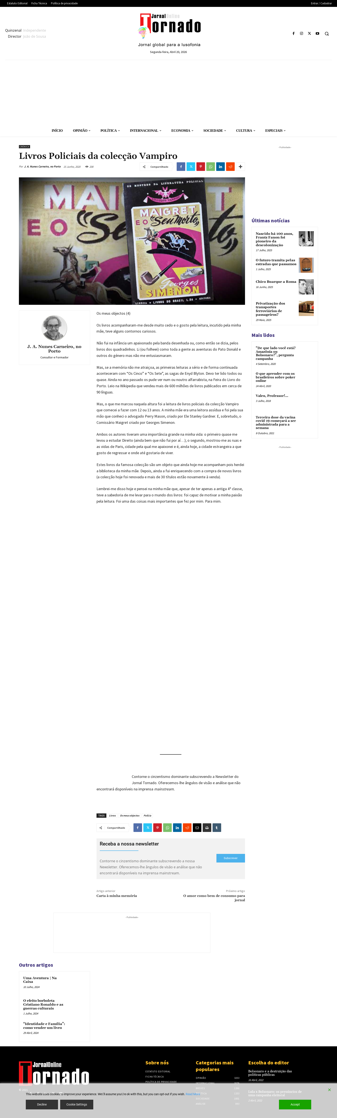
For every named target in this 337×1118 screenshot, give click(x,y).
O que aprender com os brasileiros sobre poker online (275, 377)
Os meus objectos (129, 815)
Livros (112, 815)
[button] (327, 33)
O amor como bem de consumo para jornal (214, 898)
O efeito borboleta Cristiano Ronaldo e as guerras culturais (43, 1004)
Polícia (147, 815)
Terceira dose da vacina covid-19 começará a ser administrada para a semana (276, 422)
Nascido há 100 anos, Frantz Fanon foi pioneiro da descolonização (274, 239)
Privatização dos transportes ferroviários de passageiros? (270, 309)
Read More (193, 1094)
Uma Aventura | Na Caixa (40, 980)
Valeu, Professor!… (272, 396)
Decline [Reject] (42, 1104)
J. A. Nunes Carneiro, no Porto (42, 166)
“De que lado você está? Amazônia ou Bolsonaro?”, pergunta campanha (276, 353)
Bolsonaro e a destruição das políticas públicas (270, 1073)
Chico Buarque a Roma (276, 282)
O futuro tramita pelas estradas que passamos (276, 262)
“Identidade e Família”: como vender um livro (44, 1026)
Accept (295, 1104)
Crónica (24, 146)
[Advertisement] (168, 92)
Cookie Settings (76, 1104)
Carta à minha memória (117, 896)
